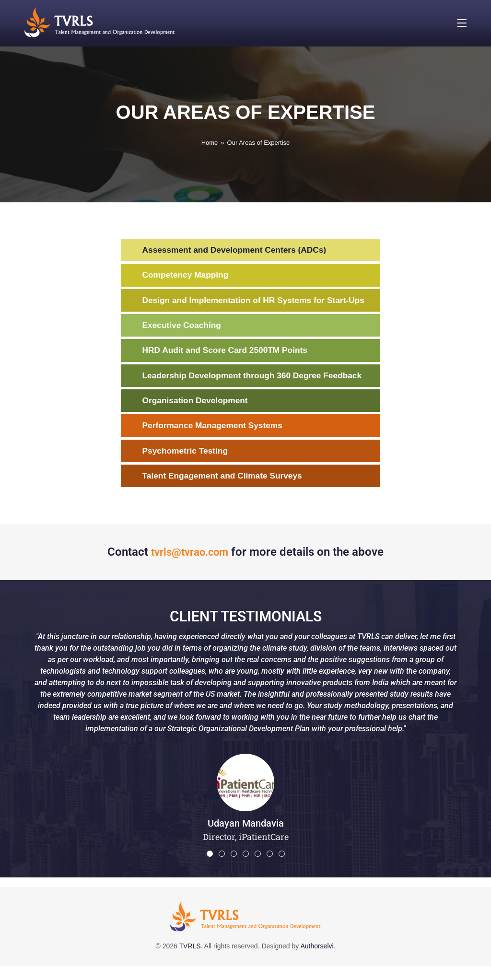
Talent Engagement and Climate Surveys (225, 479)
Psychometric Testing (187, 453)
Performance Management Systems (215, 428)
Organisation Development (197, 403)
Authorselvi (316, 949)
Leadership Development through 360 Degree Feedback (256, 377)
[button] (210, 857)
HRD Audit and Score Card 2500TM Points (228, 352)
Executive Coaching (183, 326)
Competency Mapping (187, 275)
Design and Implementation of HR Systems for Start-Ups (258, 301)
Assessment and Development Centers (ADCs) (238, 250)
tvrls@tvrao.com (190, 555)
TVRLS (189, 949)
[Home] (209, 142)
